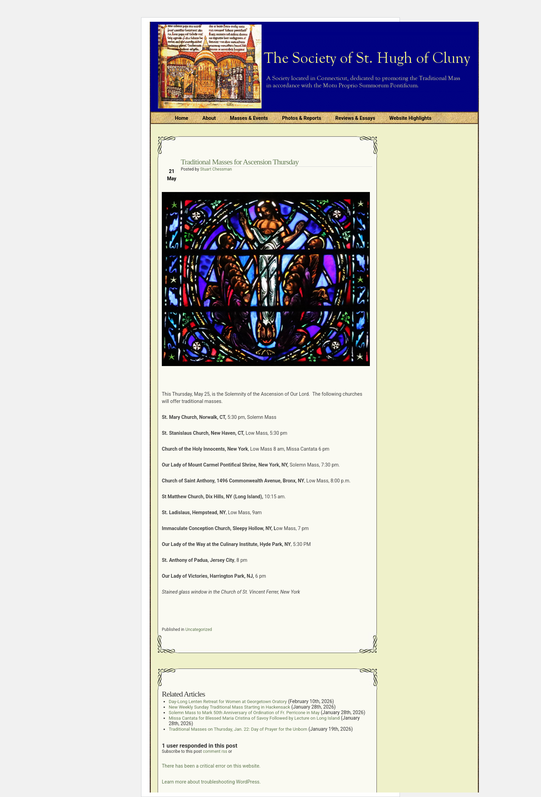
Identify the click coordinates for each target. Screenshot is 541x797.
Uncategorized (198, 629)
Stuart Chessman (216, 169)
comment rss (215, 751)
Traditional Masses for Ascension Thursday (240, 161)
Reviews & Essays (355, 118)
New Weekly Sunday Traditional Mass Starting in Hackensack (229, 707)
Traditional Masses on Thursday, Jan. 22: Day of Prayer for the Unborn (238, 729)
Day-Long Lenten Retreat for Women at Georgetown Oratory (228, 701)
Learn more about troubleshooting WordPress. (211, 782)
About (209, 118)
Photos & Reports (301, 118)
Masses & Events (249, 118)
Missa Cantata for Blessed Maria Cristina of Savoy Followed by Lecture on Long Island (254, 718)
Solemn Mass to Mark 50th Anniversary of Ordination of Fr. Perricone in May (244, 712)
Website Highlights (410, 118)
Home (181, 118)
